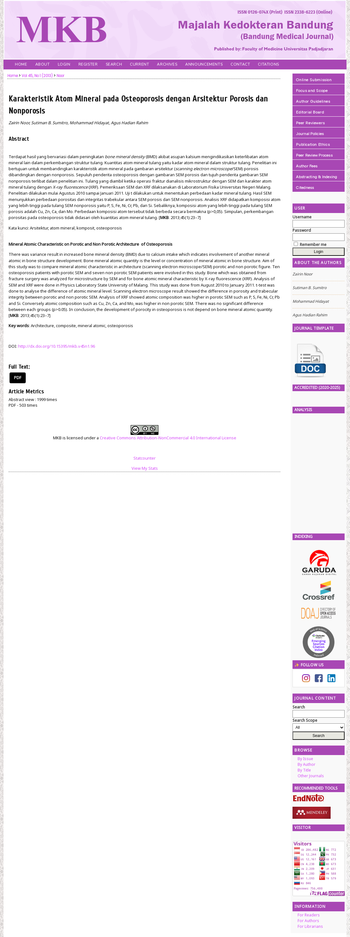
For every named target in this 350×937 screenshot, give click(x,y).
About (42, 64)
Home (21, 64)
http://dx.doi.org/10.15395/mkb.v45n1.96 (56, 346)
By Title (304, 770)
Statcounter (144, 458)
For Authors (308, 920)
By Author (306, 764)
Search (114, 64)
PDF (17, 377)
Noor (60, 75)
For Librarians (310, 926)
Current (139, 64)
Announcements (204, 64)
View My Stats (144, 468)
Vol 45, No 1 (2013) (37, 75)
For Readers (309, 915)
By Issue (305, 758)
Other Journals (311, 776)
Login (64, 64)
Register (88, 64)
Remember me (313, 244)
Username (302, 217)
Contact (240, 64)
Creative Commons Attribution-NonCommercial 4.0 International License (168, 438)
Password (302, 230)
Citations (268, 64)
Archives (167, 64)
